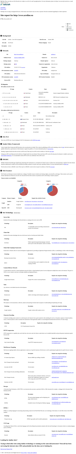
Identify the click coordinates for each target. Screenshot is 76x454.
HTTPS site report (36, 140)
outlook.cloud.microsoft (57, 371)
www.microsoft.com (56, 227)
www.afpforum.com (66, 309)
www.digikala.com (70, 382)
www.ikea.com (28, 201)
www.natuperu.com (56, 280)
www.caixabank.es (70, 257)
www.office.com (55, 382)
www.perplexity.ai (55, 363)
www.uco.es (54, 310)
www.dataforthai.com (62, 366)
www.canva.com (53, 419)
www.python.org (55, 278)
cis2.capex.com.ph (48, 207)
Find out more (3, 449)
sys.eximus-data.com (56, 403)
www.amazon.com (64, 242)
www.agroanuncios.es (56, 294)
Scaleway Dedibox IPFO (19, 57)
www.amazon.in (55, 263)
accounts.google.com (61, 356)
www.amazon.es (63, 262)
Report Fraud (3, 9)
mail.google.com (55, 377)
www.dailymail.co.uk (56, 402)
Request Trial (9, 449)
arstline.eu (53, 54)
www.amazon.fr (62, 341)
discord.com (63, 227)
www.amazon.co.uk (56, 262)
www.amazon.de (55, 341)
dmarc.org (66, 164)
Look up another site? (7, 18)
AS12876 (16, 70)
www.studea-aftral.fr (36, 204)
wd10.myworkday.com (66, 402)
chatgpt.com (54, 356)
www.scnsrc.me (55, 295)
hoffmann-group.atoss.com (67, 372)
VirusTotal (23, 67)
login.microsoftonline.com (57, 358)
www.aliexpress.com (56, 397)
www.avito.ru (34, 201)
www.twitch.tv (71, 242)
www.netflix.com (62, 434)
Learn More (3, 7)
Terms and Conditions (32, 452)
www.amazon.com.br (56, 343)
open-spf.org (50, 148)
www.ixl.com (40, 201)
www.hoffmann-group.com (47, 204)
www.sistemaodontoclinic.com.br (59, 257)
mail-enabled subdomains (6, 155)
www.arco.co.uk (28, 207)
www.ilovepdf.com (63, 361)
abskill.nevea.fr (55, 399)
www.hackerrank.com (63, 278)
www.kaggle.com (28, 204)
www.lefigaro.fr (62, 382)
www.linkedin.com (56, 242)
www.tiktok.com (60, 419)
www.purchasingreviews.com (38, 207)
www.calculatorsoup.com (66, 294)
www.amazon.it (55, 361)
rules (63, 147)
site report (52, 151)
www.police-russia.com (56, 309)
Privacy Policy (24, 452)
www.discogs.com (55, 367)
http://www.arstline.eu (18, 54)
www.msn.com (55, 434)
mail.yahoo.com (68, 419)
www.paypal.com (55, 258)
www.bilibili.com (64, 397)
